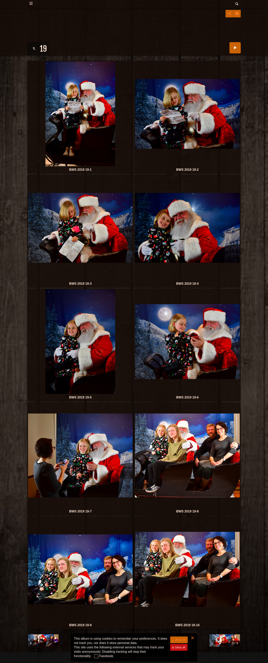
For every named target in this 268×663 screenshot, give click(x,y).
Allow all (180, 639)
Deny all (180, 647)
